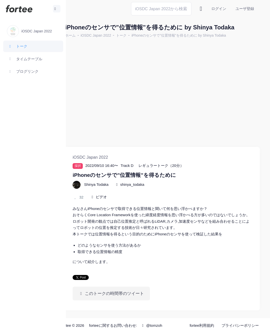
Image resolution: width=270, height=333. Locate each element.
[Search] (161, 8)
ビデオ (113, 191)
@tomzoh (163, 325)
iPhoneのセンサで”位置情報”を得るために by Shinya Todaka (190, 35)
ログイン (218, 8)
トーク (133, 35)
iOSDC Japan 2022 (107, 35)
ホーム (82, 35)
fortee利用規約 (202, 325)
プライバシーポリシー (240, 325)
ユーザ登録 (244, 8)
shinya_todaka (144, 178)
